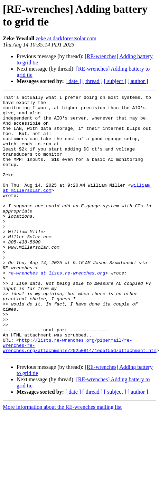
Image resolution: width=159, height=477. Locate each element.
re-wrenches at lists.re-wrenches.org (56, 309)
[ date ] (73, 81)
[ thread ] (92, 81)
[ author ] (138, 81)
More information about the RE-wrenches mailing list (62, 459)
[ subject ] (115, 81)
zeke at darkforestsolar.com (66, 38)
